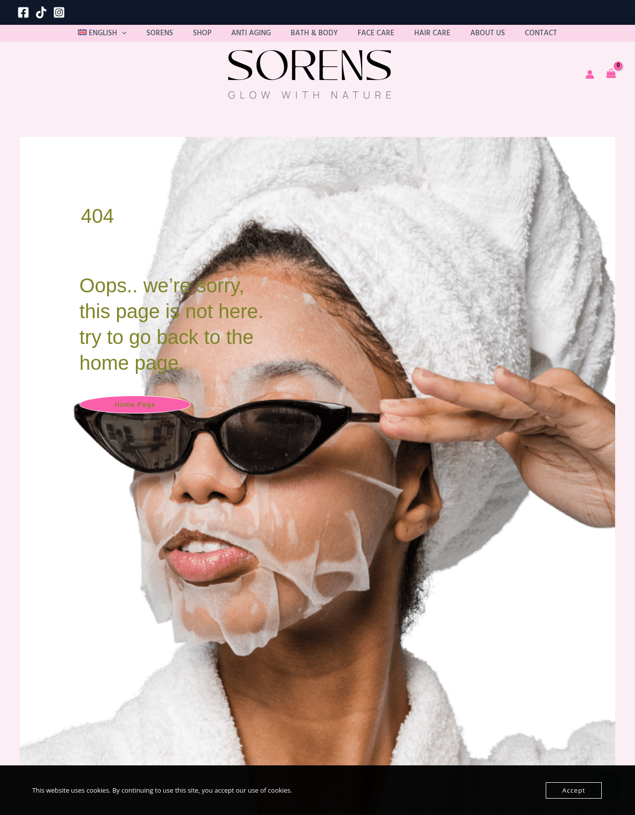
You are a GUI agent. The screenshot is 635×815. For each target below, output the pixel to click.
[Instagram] (59, 12)
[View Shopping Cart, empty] (611, 83)
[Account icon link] (589, 83)
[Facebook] (23, 12)
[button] (165, 37)
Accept (573, 790)
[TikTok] (41, 12)
